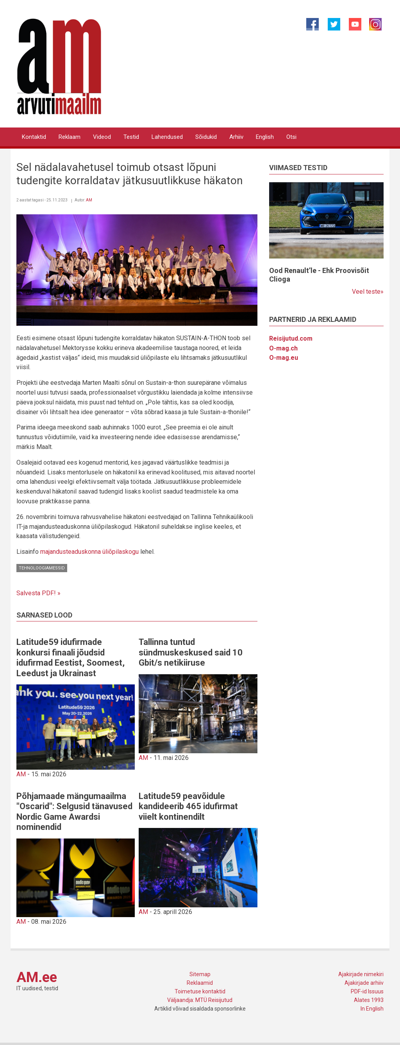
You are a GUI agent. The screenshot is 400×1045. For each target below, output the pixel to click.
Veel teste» (368, 291)
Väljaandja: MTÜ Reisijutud (199, 1000)
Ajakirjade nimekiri (361, 974)
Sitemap (200, 974)
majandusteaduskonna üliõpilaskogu (89, 551)
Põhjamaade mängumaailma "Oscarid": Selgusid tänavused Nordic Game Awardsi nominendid (74, 811)
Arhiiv (236, 136)
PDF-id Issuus (367, 991)
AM (89, 200)
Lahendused (167, 136)
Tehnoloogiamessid (42, 568)
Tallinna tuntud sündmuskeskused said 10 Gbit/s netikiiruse (191, 652)
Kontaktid (34, 136)
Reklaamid (200, 983)
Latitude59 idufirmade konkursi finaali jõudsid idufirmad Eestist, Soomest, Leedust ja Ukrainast (70, 657)
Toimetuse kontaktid (200, 991)
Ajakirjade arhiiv (364, 983)
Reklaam (69, 136)
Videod (102, 136)
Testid (131, 136)
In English (372, 1008)
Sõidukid (206, 136)
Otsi (291, 136)
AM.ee (36, 977)
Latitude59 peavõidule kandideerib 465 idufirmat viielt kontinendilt (188, 806)
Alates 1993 (369, 1000)
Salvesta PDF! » (38, 593)
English (265, 136)
